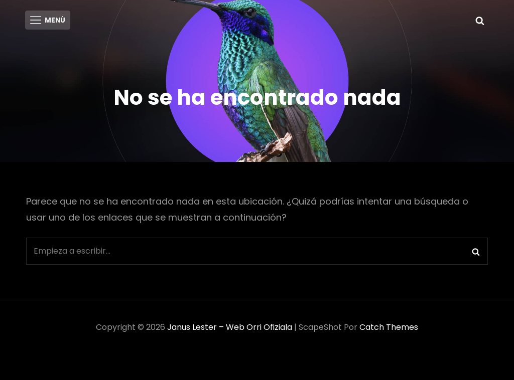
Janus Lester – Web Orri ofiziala (229, 329)
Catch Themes (388, 329)
